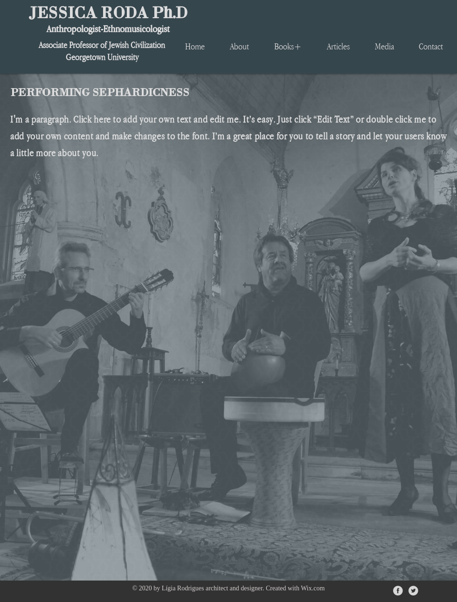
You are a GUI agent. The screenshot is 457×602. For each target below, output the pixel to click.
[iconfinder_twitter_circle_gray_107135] (413, 590)
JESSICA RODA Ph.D (107, 11)
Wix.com (313, 588)
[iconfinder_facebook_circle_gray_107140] (398, 590)
